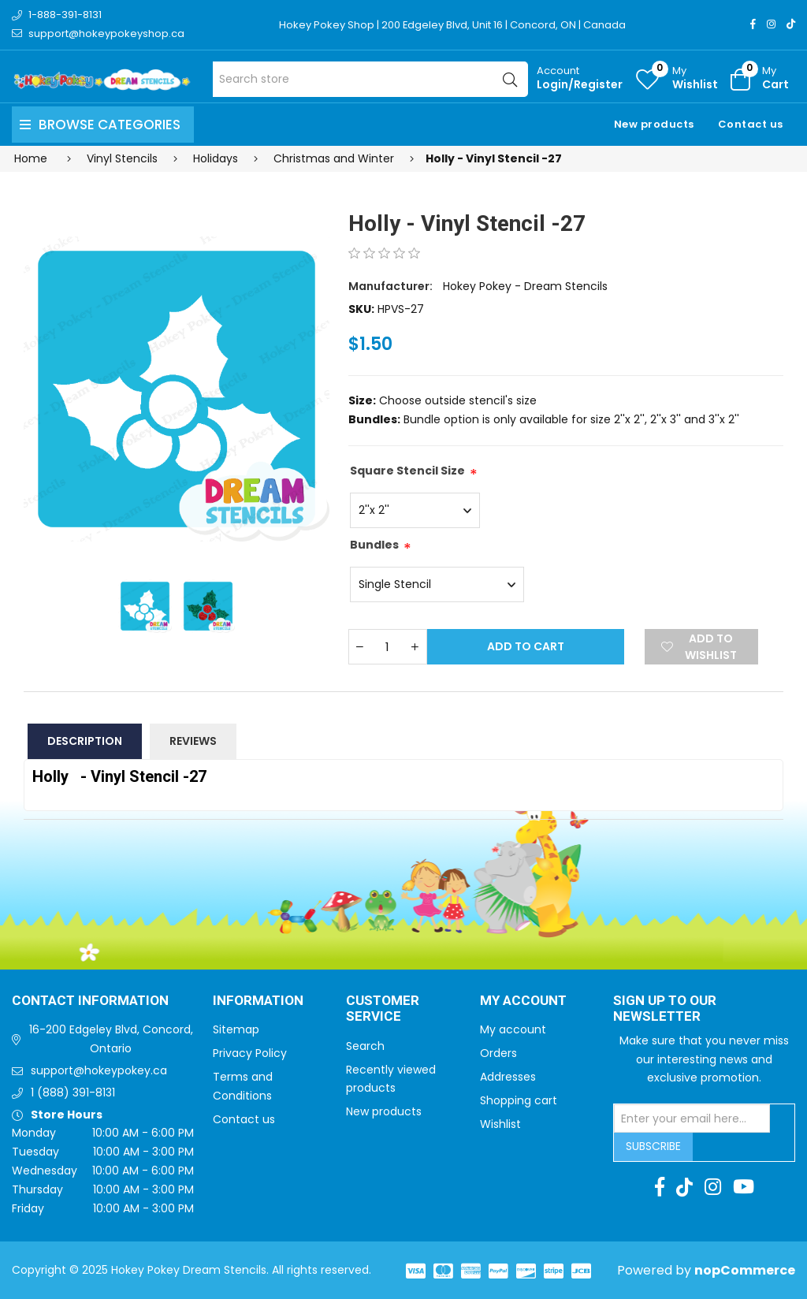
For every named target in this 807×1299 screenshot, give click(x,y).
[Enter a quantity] (387, 646)
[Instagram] (771, 24)
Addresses (508, 1077)
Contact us (750, 124)
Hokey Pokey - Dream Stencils (525, 286)
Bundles (374, 545)
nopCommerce (744, 1270)
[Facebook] (753, 24)
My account (513, 1029)
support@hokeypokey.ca (99, 1070)
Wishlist (500, 1124)
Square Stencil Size (407, 470)
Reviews (193, 741)
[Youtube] (743, 1187)
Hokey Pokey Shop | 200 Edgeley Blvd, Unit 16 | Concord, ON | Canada (453, 24)
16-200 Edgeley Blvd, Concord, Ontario (111, 1039)
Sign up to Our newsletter (664, 1009)
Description (84, 741)
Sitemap (236, 1029)
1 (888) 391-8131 (73, 1092)
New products (654, 124)
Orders (498, 1053)
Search (365, 1046)
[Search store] (370, 79)
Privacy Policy (250, 1053)
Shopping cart (518, 1100)
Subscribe (653, 1146)
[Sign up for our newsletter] (692, 1118)
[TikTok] (791, 24)
